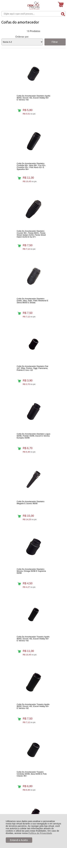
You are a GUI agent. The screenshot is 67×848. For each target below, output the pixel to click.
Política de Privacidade (40, 833)
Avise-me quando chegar (54, 587)
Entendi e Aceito (19, 840)
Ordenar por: (22, 36)
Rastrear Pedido (19, 742)
